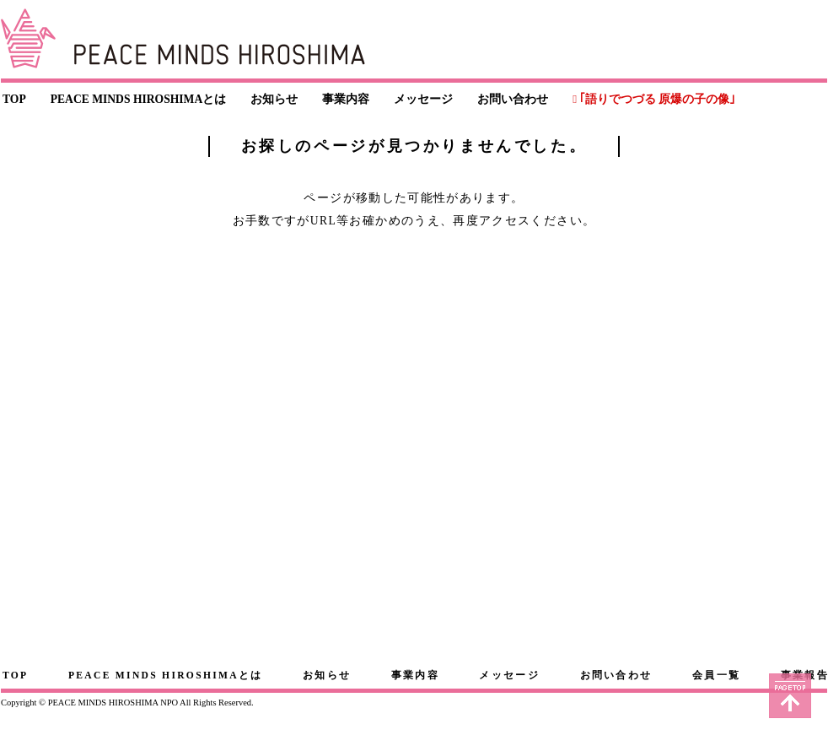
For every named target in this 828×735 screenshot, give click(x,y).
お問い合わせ (512, 99)
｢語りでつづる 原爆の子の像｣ (657, 99)
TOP (14, 99)
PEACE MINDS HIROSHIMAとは (139, 99)
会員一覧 (716, 675)
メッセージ (423, 99)
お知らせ (274, 99)
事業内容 (345, 99)
